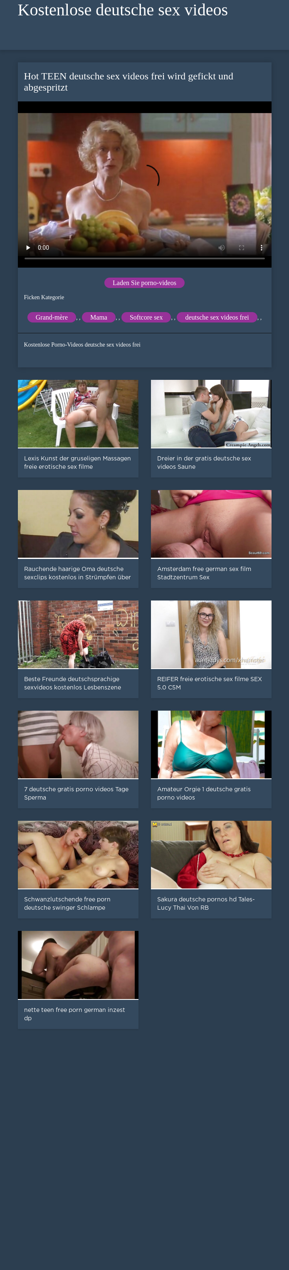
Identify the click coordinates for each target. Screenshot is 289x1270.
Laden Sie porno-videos (144, 282)
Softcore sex (146, 317)
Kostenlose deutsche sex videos (123, 9)
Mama (98, 317)
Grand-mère (52, 317)
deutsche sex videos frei (217, 317)
